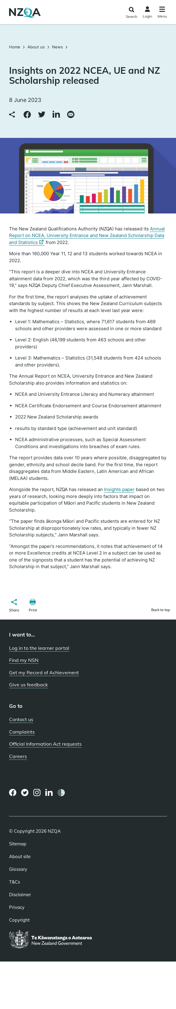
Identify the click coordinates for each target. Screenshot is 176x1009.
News (57, 46)
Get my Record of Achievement (44, 672)
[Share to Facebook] (27, 115)
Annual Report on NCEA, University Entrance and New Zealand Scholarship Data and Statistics (87, 236)
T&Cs (14, 882)
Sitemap (17, 844)
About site (20, 856)
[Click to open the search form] (131, 13)
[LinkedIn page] (49, 792)
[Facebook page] (13, 792)
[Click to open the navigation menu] (162, 13)
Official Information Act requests (45, 744)
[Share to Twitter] (41, 115)
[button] (14, 606)
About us (36, 46)
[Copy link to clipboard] (12, 115)
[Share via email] (70, 115)
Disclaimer (20, 894)
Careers (18, 756)
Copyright (19, 920)
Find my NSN (23, 660)
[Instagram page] (37, 792)
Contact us (21, 719)
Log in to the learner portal (39, 648)
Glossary (18, 869)
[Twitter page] (25, 792)
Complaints (22, 732)
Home (15, 46)
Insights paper (119, 489)
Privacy (16, 907)
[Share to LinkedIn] (56, 115)
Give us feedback (28, 685)
